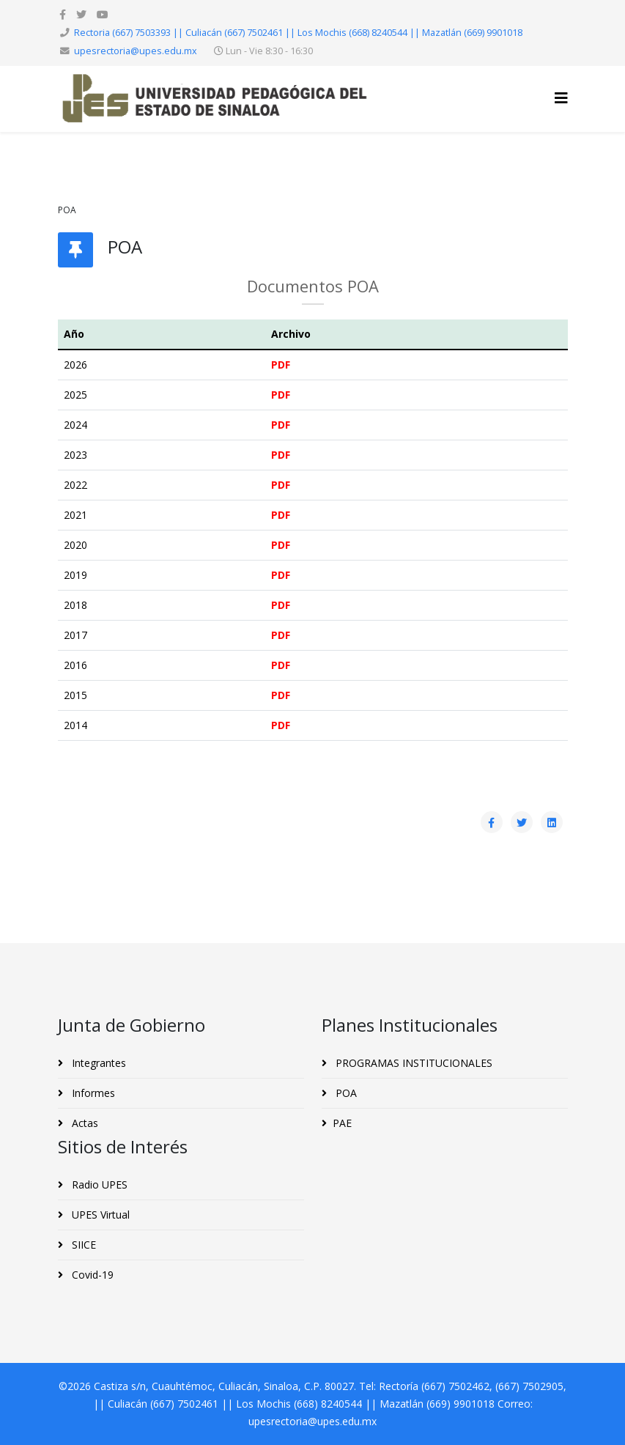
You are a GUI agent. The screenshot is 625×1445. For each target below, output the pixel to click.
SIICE (82, 1245)
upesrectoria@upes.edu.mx (135, 51)
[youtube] (102, 14)
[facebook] (62, 14)
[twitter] (81, 14)
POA (345, 1093)
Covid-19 (91, 1275)
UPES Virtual (99, 1215)
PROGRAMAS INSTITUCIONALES (412, 1063)
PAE (342, 1123)
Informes (92, 1093)
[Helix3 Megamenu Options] (561, 98)
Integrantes (97, 1063)
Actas (83, 1123)
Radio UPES (98, 1184)
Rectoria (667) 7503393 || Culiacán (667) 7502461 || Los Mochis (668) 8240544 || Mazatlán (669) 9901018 (298, 32)
